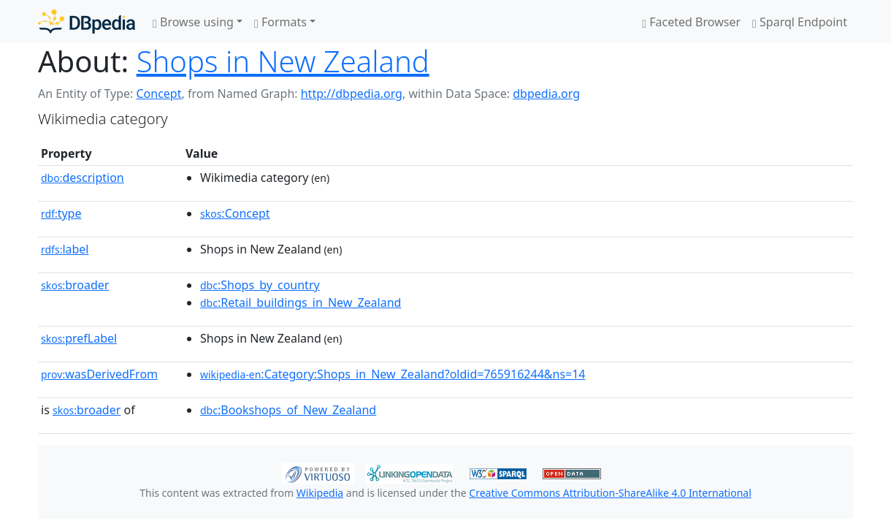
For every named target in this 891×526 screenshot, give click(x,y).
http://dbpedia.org (351, 93)
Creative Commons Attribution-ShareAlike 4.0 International (610, 493)
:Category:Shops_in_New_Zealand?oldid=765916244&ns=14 (393, 374)
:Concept (235, 213)
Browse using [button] (193, 22)
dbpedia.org (546, 93)
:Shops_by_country (260, 285)
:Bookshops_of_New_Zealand (288, 410)
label (65, 249)
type (61, 213)
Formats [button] (280, 22)
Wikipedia (320, 493)
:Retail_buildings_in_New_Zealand (300, 302)
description (82, 177)
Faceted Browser (691, 22)
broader (75, 285)
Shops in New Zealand (283, 61)
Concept (158, 93)
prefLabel (79, 338)
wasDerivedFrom (99, 374)
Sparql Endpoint (799, 22)
